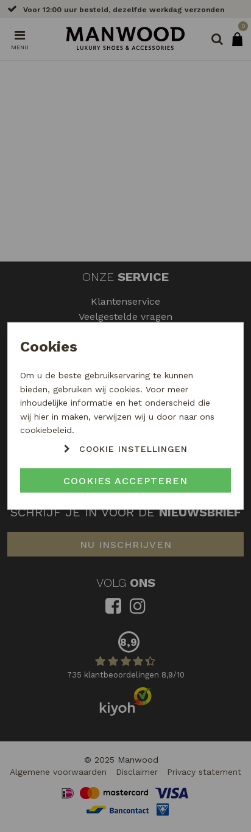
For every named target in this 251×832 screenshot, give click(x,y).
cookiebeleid (46, 430)
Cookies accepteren (125, 481)
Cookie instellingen (133, 449)
